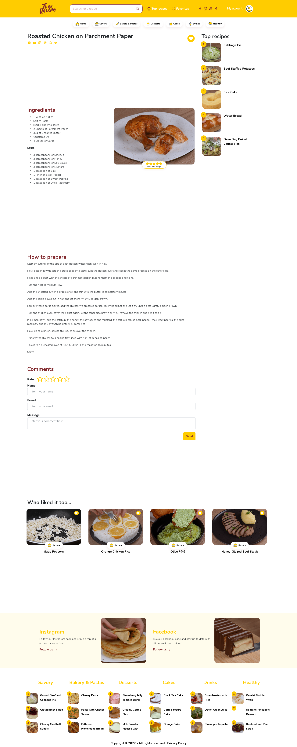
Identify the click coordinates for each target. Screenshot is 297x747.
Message (33, 415)
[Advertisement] (111, 77)
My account (234, 8)
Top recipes (159, 9)
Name (31, 386)
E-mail (31, 400)
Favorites (182, 9)
